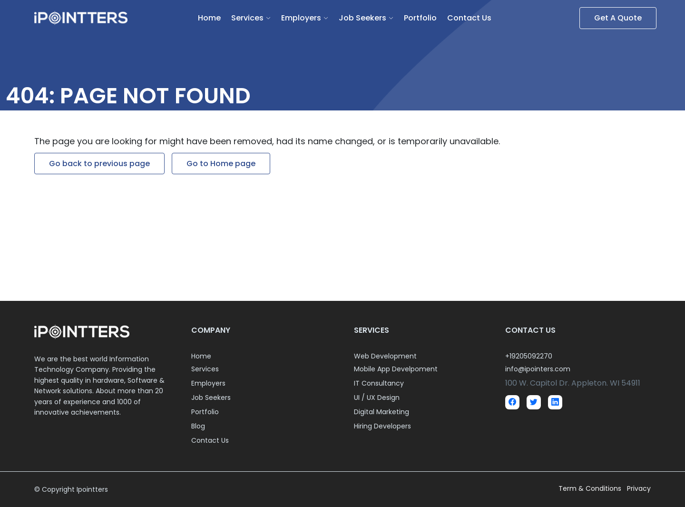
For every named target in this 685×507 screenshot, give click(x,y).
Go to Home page (220, 163)
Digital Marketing (381, 412)
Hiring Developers (382, 426)
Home (209, 17)
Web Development (385, 356)
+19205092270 (528, 356)
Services (247, 17)
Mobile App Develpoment (396, 369)
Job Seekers (362, 17)
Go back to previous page (99, 163)
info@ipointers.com (537, 369)
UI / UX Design (377, 397)
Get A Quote (618, 17)
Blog (198, 426)
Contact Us (469, 17)
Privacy (639, 488)
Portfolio (420, 17)
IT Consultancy (379, 383)
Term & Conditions (590, 488)
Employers (301, 17)
